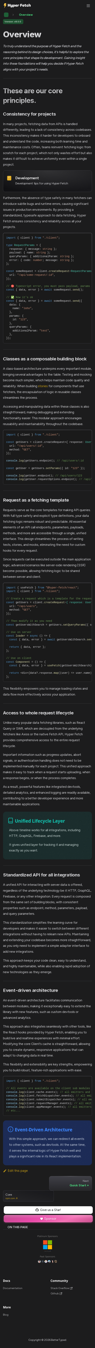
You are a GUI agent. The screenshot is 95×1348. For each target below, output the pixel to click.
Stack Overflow (62, 1288)
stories (43, 386)
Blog (5, 1314)
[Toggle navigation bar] (88, 5)
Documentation (12, 1288)
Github (56, 1293)
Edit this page (15, 1171)
